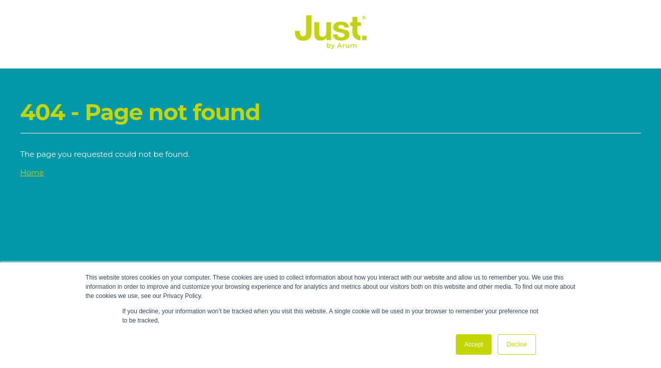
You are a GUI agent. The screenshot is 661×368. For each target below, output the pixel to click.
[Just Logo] (330, 46)
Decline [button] (516, 344)
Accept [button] (473, 344)
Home (32, 172)
